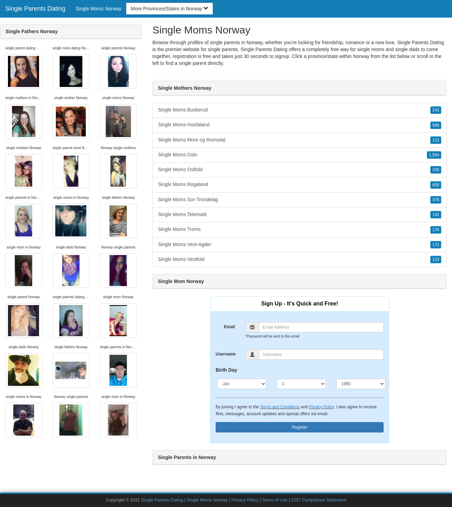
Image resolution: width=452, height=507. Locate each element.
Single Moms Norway (98, 8)
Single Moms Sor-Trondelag (299, 200)
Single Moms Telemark (299, 214)
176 (435, 229)
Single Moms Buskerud (299, 110)
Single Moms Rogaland (299, 184)
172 (435, 244)
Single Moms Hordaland (299, 125)
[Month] (241, 384)
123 (435, 259)
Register (300, 427)
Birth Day (226, 370)
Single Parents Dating (35, 8)
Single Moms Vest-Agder (299, 244)
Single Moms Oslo (299, 155)
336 (435, 169)
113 (435, 140)
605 (435, 185)
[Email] (321, 327)
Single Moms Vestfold (299, 259)
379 (435, 199)
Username (226, 354)
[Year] (360, 384)
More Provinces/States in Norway (169, 8)
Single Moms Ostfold (299, 170)
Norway (361, 56)
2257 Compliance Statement (318, 500)
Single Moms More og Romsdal (299, 140)
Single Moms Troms (299, 229)
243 (435, 110)
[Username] (321, 354)
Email (229, 326)
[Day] (301, 384)
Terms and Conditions (280, 406)
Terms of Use (275, 500)
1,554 (434, 155)
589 (435, 125)
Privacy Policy (321, 406)
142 (435, 214)
